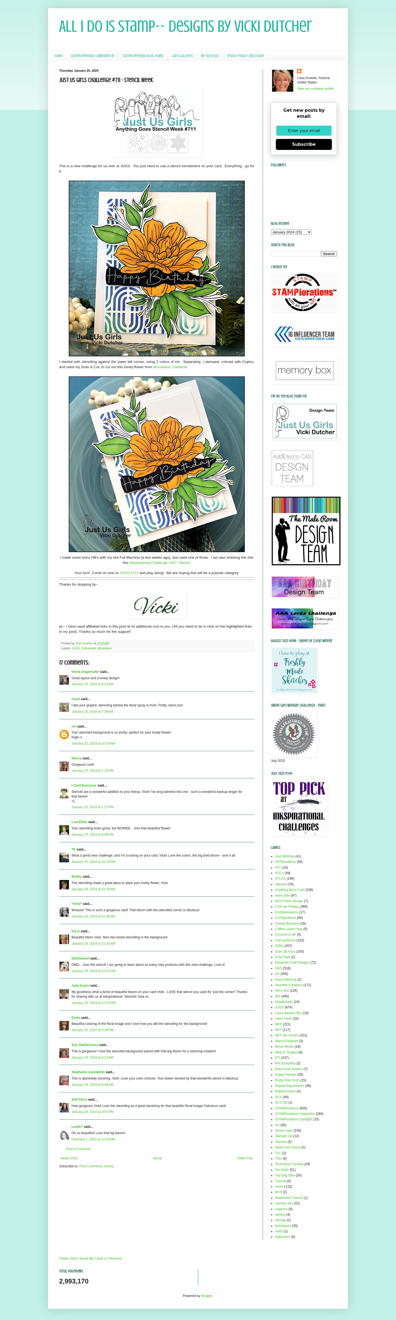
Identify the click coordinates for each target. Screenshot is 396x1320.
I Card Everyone (84, 785)
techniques (283, 1226)
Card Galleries (182, 56)
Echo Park (282, 957)
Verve (279, 1186)
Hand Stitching (285, 979)
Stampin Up (283, 1136)
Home (59, 56)
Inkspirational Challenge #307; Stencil (159, 563)
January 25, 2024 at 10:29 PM (93, 862)
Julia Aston (80, 986)
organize (281, 1209)
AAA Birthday (285, 856)
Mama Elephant (286, 1041)
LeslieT (77, 1127)
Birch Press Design (289, 901)
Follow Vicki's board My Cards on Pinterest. (91, 1258)
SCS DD (281, 1102)
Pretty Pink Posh (287, 1080)
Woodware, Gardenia (170, 367)
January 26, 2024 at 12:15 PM (93, 1003)
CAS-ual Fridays (287, 906)
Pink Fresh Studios (289, 1069)
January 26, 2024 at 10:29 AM (93, 889)
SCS (278, 1097)
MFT (278, 1030)
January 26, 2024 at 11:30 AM (93, 944)
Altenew (281, 884)
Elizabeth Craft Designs (292, 962)
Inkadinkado (284, 1002)
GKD (278, 968)
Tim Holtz (282, 1170)
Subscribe (304, 144)
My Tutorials (210, 56)
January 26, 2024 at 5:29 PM (92, 1030)
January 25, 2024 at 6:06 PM (92, 835)
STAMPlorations (287, 1108)
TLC (278, 1153)
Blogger (206, 1296)
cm (74, 726)
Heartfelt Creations (288, 985)
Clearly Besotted (287, 923)
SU (277, 1125)
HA (277, 974)
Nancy (76, 758)
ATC (278, 867)
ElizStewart (80, 958)
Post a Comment (78, 1149)
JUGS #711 (129, 573)
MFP (278, 1024)
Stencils (281, 1142)
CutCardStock (285, 940)
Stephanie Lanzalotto (88, 1072)
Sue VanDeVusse (85, 1045)
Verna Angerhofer (85, 672)
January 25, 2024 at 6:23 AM (92, 684)
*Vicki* (77, 904)
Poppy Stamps (285, 1074)
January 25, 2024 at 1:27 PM (92, 807)
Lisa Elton (79, 822)
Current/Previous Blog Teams (143, 56)
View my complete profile (315, 89)
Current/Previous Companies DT (92, 56)
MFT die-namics (287, 1035)
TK (74, 849)
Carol (76, 699)
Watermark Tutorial (289, 1198)
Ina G (76, 931)
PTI (277, 1058)
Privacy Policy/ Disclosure (245, 56)
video (279, 1231)
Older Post (245, 1158)
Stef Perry (79, 1099)
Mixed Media (284, 1046)
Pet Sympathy (285, 1063)
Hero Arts (282, 990)
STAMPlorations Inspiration (295, 1114)
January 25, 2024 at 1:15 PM (92, 771)
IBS (277, 996)
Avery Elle (282, 895)
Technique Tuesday (289, 1164)
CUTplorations (285, 918)
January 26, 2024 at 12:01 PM (93, 971)
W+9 (278, 1192)
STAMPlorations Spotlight (293, 1119)
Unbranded (88, 648)
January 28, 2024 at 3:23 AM (92, 1057)
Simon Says (284, 1130)
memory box (284, 1203)
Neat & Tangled (286, 1052)
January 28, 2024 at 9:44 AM (92, 1085)
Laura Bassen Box (288, 1013)
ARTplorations (285, 862)
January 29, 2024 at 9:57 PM (92, 1112)
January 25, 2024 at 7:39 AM (92, 712)
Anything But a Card (289, 890)
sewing (280, 1214)
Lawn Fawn (283, 1018)
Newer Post (69, 1158)
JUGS (76, 648)
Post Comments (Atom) (96, 1166)
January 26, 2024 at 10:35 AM (93, 916)
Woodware (105, 648)
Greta (76, 1018)
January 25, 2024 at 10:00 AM (93, 743)
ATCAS (280, 878)
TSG (278, 1158)
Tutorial (280, 1181)
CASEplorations (286, 912)
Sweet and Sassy (288, 1147)
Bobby (77, 877)
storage (280, 1220)
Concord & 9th (285, 934)
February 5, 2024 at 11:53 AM (93, 1139)
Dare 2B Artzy (285, 951)
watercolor (282, 1237)
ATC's (279, 873)
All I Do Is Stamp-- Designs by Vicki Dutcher (185, 26)
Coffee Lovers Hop (288, 929)
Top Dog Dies (285, 1175)
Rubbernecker (285, 1091)
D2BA (279, 946)
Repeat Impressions (289, 1086)
